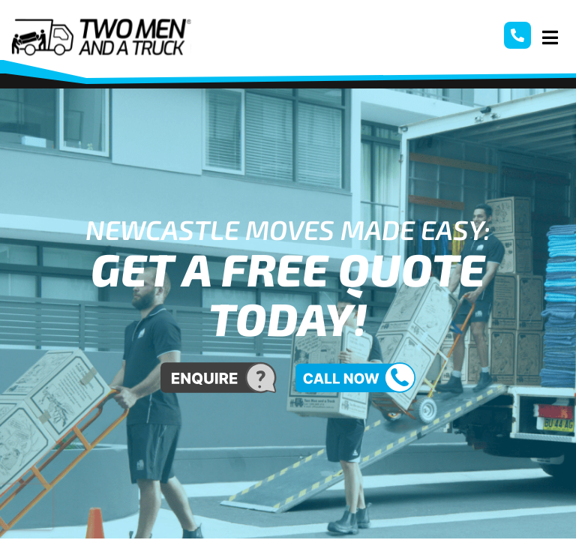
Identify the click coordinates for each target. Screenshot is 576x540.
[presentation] (26, 507)
